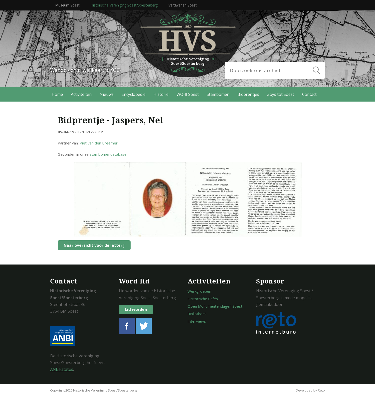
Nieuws (107, 94)
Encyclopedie (134, 94)
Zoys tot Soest (280, 94)
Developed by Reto (310, 390)
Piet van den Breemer (99, 142)
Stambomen (218, 94)
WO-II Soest (188, 94)
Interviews (197, 321)
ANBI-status (61, 369)
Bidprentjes (248, 94)
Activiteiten (81, 94)
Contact (309, 94)
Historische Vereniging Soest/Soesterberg (124, 5)
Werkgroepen (199, 291)
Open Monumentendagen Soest (215, 306)
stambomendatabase (108, 154)
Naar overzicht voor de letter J (93, 245)
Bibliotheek (197, 313)
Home (57, 94)
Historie (161, 94)
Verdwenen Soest (183, 5)
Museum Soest (67, 5)
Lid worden (136, 309)
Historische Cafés (203, 298)
